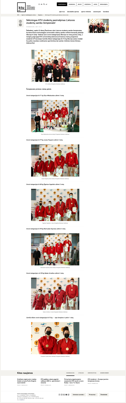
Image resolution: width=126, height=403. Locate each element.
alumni (80, 5)
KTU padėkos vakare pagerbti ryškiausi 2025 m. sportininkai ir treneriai (50, 381)
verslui (95, 5)
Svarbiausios (30, 27)
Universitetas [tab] (92, 373)
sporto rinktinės (86, 12)
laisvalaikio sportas (73, 12)
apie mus (62, 12)
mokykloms (87, 5)
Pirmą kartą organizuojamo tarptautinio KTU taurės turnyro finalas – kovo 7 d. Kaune (73, 381)
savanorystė (97, 12)
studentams (72, 5)
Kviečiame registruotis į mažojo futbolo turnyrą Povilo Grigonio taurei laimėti (26, 381)
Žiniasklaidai (104, 395)
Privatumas (92, 395)
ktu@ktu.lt (22, 399)
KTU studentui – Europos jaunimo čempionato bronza (98, 380)
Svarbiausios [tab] (70, 373)
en (41, 5)
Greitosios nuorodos (79, 395)
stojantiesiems (62, 5)
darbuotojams (104, 5)
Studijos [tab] (81, 373)
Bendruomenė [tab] (104, 373)
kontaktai (106, 12)
